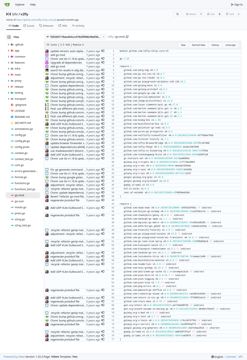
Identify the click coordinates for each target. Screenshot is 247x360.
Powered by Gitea (14, 356)
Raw (183, 45)
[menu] (217, 357)
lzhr (15, 14)
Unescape (230, 45)
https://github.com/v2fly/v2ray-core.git (36, 19)
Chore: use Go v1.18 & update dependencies (77, 58)
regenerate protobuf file (65, 200)
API (240, 356)
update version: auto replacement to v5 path (77, 51)
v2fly (24, 14)
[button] (102, 51)
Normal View (198, 45)
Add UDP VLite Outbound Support (71, 124)
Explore (19, 4)
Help (33, 4)
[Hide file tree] (9, 37)
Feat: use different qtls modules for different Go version (84, 108)
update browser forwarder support (71, 143)
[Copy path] (127, 36)
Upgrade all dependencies (66, 62)
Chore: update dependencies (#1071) (73, 85)
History (215, 45)
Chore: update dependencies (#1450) (73, 192)
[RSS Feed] (177, 14)
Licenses (231, 356)
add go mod (58, 55)
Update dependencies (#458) (68, 147)
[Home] (7, 4)
